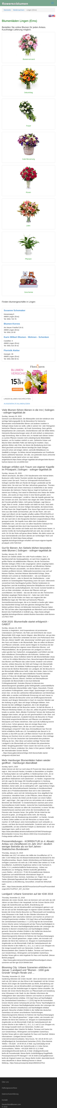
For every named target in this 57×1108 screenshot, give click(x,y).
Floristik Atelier (12, 350)
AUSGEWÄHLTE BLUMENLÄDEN (17, 404)
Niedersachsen (18, 10)
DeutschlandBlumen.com (11, 1104)
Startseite (7, 10)
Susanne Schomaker (14, 310)
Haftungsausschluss (9, 1088)
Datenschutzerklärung (10, 1094)
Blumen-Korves (12, 324)
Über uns (5, 1082)
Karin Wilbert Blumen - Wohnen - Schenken (26, 337)
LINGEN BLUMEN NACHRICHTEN (17, 399)
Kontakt (5, 1100)
